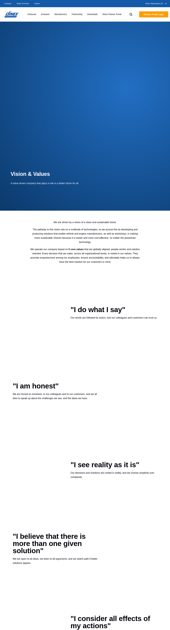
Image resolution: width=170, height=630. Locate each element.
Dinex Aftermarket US (157, 3)
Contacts (7, 4)
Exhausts (32, 14)
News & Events (23, 4)
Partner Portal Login (154, 14)
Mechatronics (60, 14)
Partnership (77, 14)
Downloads (92, 14)
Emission (45, 14)
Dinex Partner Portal (111, 14)
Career (37, 4)
